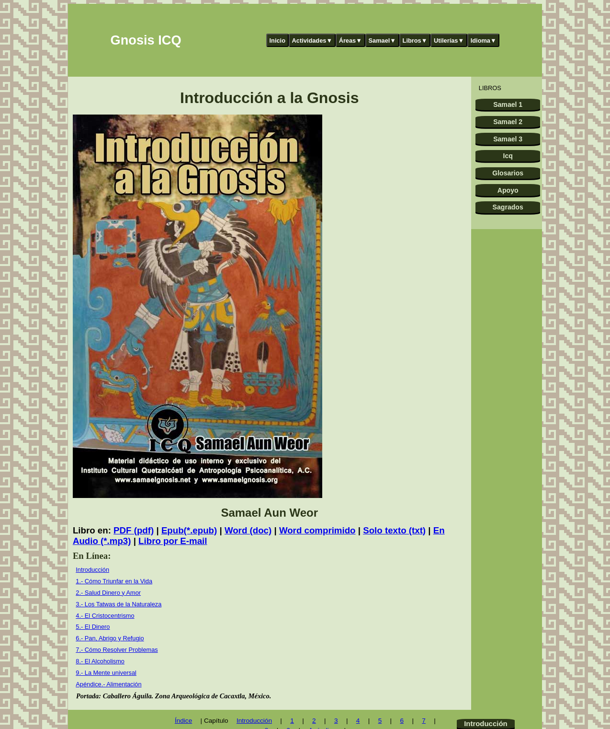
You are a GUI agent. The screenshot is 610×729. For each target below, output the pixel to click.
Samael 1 (507, 104)
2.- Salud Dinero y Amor (108, 592)
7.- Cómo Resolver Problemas (117, 649)
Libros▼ (415, 40)
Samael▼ (382, 40)
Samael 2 (507, 122)
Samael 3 (507, 139)
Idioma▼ (484, 40)
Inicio (277, 40)
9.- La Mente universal (106, 672)
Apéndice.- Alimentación (108, 684)
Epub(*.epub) (189, 530)
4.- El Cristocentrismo (105, 615)
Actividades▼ (312, 40)
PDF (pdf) (133, 530)
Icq (508, 156)
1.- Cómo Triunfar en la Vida (114, 581)
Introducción (92, 569)
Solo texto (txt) (394, 530)
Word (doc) (248, 530)
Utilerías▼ (449, 40)
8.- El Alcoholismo (100, 661)
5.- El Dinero (93, 626)
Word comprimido (317, 530)
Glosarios (507, 173)
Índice (183, 720)
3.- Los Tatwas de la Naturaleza (118, 604)
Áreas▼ (350, 40)
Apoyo (508, 190)
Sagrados (508, 207)
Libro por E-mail (172, 541)
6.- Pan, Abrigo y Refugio (110, 638)
